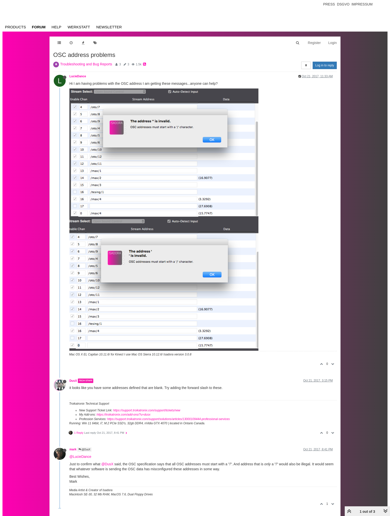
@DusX (84, 449)
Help (56, 27)
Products (15, 27)
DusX (73, 381)
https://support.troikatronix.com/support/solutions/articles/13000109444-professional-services (168, 419)
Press (329, 4)
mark (72, 449)
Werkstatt (79, 27)
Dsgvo (343, 4)
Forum (39, 27)
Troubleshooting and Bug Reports (86, 64)
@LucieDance (80, 457)
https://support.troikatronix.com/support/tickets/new (146, 410)
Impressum (362, 4)
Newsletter (109, 27)
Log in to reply (324, 65)
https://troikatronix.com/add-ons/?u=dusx (123, 414)
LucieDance (77, 76)
